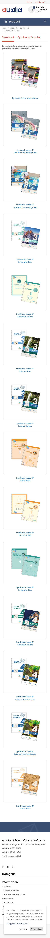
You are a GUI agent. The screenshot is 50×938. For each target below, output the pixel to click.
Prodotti (13, 28)
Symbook (24, 28)
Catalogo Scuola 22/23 (13, 894)
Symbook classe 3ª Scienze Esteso (25, 424)
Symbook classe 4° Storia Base (25, 807)
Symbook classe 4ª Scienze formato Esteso (25, 752)
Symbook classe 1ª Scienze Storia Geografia (25, 151)
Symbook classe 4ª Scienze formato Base (25, 698)
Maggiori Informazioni (17, 923)
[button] (38, 9)
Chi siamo (7, 886)
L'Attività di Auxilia (10, 890)
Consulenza (7, 902)
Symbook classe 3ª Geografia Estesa (25, 315)
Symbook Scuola (12, 30)
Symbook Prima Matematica (25, 98)
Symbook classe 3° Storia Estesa (25, 534)
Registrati (40, 2)
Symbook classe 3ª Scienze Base (25, 370)
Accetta (23, 929)
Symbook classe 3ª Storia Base (25, 479)
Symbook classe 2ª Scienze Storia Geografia (25, 206)
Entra (29, 2)
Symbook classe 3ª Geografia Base (25, 260)
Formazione (7, 898)
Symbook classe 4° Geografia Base (25, 588)
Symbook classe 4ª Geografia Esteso (25, 643)
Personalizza (36, 929)
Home (5, 28)
